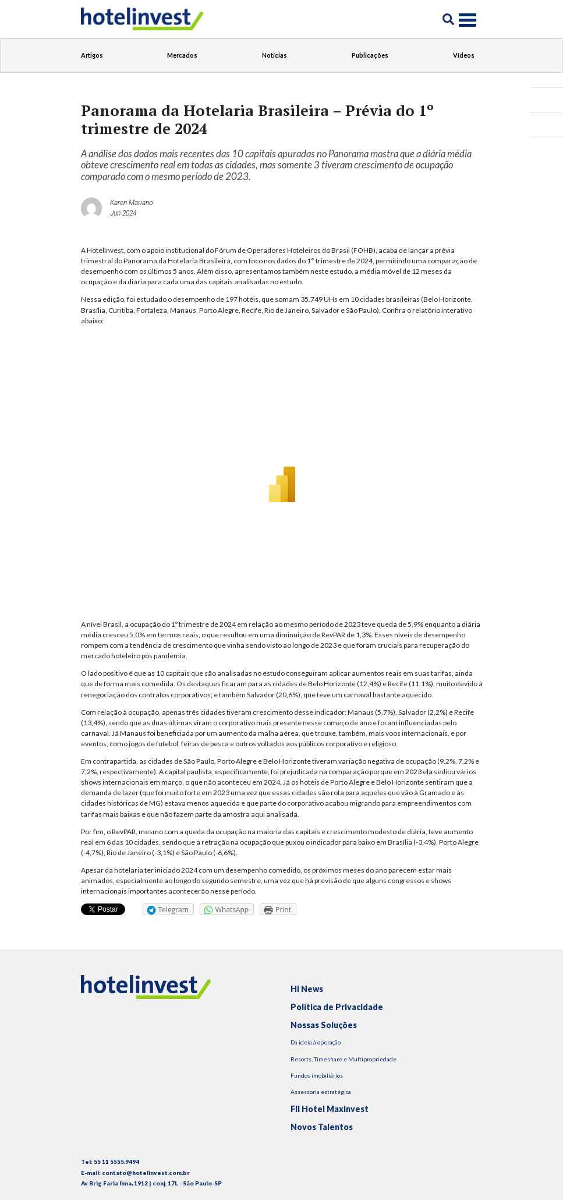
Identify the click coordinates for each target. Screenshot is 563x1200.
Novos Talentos (322, 1127)
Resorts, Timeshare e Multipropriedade (343, 1059)
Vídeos (464, 55)
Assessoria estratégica (321, 1091)
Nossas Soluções (324, 1025)
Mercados (182, 55)
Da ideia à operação (316, 1042)
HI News (307, 989)
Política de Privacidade (337, 1007)
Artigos (92, 55)
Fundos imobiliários (317, 1075)
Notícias (274, 55)
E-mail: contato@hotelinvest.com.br (135, 1172)
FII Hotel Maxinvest (330, 1109)
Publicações (370, 55)
